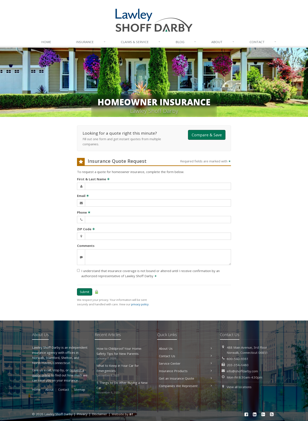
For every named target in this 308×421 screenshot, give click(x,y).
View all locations (239, 387)
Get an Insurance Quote (185, 378)
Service (141, 41)
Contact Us (185, 356)
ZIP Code (86, 229)
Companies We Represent (185, 386)
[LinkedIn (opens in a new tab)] (255, 414)
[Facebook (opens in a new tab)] (246, 414)
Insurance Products (185, 371)
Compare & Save (207, 134)
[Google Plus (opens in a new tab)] (263, 414)
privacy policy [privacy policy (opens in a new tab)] (140, 304)
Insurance (91, 41)
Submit (84, 292)
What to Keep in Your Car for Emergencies (122, 370)
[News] (271, 414)
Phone (83, 212)
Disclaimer (99, 414)
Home (46, 42)
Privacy (82, 414)
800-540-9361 (238, 359)
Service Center (185, 363)
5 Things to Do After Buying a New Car (122, 387)
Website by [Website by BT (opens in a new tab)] (122, 414)
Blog (186, 41)
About (222, 41)
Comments (86, 245)
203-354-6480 (238, 365)
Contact (263, 41)
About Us (185, 348)
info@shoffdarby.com (242, 371)
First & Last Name (93, 179)
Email (83, 196)
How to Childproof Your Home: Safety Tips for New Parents (122, 353)
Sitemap (79, 389)
